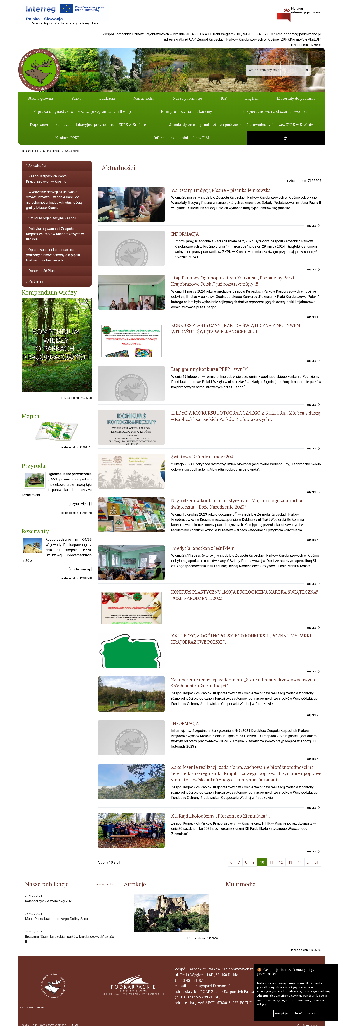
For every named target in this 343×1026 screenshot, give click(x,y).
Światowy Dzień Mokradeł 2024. (188, 453)
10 (262, 858)
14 (300, 858)
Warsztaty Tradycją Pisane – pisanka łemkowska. (206, 190)
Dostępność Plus (40, 271)
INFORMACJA (169, 234)
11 (271, 858)
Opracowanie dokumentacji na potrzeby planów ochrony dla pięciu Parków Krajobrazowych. (53, 255)
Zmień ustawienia (305, 1013)
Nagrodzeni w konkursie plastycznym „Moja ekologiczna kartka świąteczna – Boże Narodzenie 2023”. (235, 500)
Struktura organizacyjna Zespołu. (52, 218)
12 (281, 858)
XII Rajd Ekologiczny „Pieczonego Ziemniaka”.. (205, 812)
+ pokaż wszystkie (103, 880)
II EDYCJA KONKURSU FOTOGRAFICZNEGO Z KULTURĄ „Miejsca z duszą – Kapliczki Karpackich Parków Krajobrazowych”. (232, 412)
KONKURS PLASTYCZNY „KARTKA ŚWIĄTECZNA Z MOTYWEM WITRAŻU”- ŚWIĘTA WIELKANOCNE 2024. (233, 324)
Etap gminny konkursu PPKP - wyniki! (195, 365)
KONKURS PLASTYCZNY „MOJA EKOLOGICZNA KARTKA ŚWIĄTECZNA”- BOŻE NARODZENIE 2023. (236, 591)
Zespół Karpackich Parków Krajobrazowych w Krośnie (47, 179)
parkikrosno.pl (30, 150)
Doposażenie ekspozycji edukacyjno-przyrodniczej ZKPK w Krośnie (88, 124)
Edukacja (107, 98)
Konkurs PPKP (67, 137)
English (251, 98)
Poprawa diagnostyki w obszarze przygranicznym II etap (82, 111)
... (308, 858)
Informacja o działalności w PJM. (181, 137)
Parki (76, 98)
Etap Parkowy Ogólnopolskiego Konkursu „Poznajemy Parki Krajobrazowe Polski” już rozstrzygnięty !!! (232, 281)
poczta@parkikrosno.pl (303, 34)
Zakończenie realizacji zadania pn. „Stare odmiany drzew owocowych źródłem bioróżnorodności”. (237, 679)
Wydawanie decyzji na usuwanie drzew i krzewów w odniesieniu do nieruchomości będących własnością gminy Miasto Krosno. (54, 200)
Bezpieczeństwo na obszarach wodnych (276, 111)
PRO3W (73, 1021)
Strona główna (40, 98)
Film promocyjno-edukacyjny (186, 111)
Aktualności (72, 150)
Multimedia (143, 98)
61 (316, 858)
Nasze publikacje (187, 98)
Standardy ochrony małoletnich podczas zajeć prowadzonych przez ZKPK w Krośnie (241, 124)
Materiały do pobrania (296, 98)
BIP (224, 98)
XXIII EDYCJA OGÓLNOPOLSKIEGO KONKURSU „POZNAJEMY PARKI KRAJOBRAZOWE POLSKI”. (226, 635)
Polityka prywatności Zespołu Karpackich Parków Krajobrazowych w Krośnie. (55, 234)
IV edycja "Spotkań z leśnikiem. (188, 544)
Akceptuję (281, 1013)
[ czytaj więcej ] (80, 504)
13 (290, 858)
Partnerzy (34, 281)
